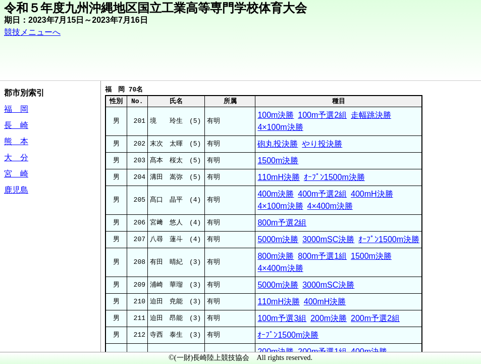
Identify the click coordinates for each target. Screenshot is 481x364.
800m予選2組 (281, 222)
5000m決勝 (277, 239)
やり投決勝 (322, 144)
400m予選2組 (322, 194)
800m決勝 (275, 256)
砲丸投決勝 (277, 144)
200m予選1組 (322, 351)
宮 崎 (16, 173)
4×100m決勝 (280, 127)
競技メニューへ (32, 32)
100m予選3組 (281, 318)
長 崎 (16, 125)
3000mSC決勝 (328, 239)
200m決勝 (328, 318)
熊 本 (16, 141)
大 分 (16, 157)
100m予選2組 (322, 115)
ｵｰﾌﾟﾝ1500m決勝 (334, 177)
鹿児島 (16, 190)
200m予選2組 (375, 318)
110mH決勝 (278, 177)
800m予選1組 (322, 256)
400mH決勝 (372, 194)
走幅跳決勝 (371, 115)
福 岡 (16, 109)
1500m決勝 (277, 160)
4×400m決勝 (329, 206)
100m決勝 (275, 115)
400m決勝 (275, 194)
